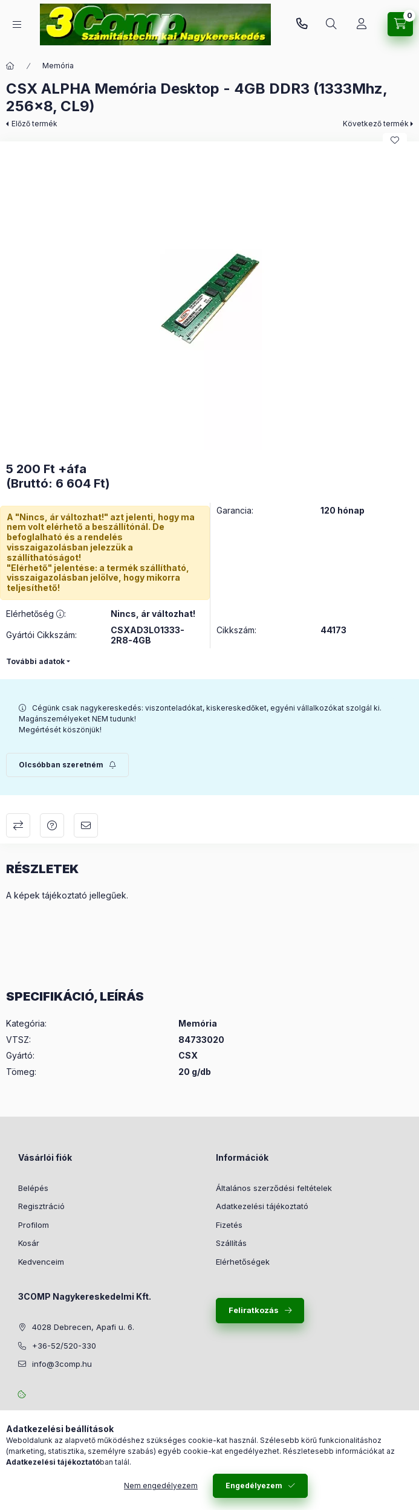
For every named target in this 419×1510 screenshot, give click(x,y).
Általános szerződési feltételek (274, 1188)
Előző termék (34, 123)
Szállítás (231, 1243)
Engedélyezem (254, 1485)
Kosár (28, 1243)
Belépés (33, 1188)
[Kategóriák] (17, 24)
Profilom (33, 1225)
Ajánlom (86, 825)
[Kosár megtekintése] (400, 24)
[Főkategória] (10, 65)
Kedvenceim (41, 1261)
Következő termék (376, 123)
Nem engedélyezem (161, 1485)
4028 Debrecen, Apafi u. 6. (83, 1327)
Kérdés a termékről (52, 825)
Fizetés (229, 1225)
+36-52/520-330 (301, 24)
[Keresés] (331, 24)
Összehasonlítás (18, 825)
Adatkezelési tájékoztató (262, 1206)
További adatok (35, 661)
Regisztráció (41, 1206)
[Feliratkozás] (67, 765)
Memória (58, 65)
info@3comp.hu (62, 1364)
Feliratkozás (254, 1310)
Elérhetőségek (243, 1261)
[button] (210, 298)
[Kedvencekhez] (395, 140)
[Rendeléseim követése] (361, 24)
